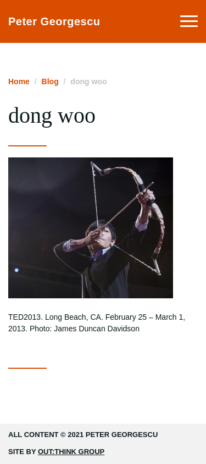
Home (19, 81)
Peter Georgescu (54, 21)
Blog (50, 81)
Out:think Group (71, 451)
